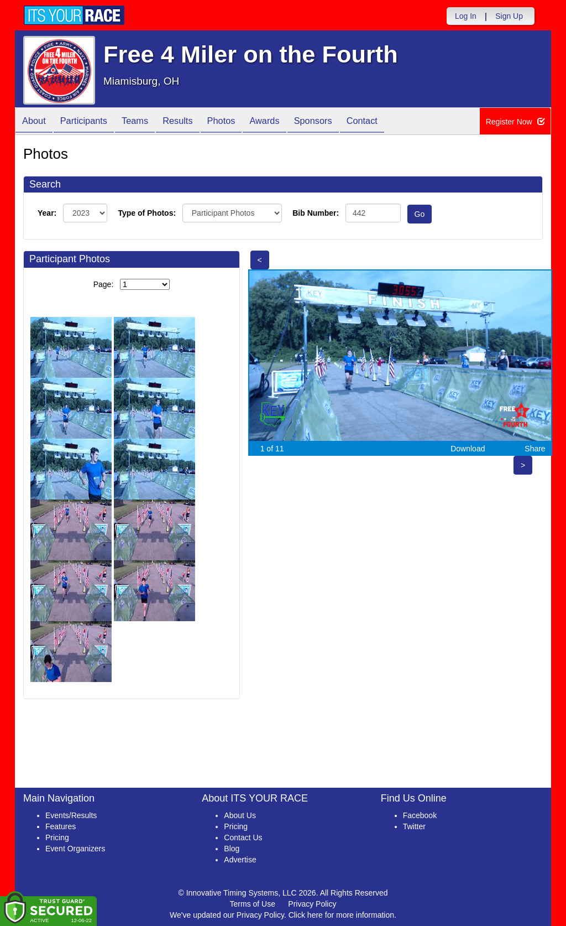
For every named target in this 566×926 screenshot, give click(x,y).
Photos (240, 122)
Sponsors (340, 122)
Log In (465, 16)
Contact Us (243, 837)
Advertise (240, 859)
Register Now (515, 121)
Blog (231, 848)
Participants (90, 122)
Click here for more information (341, 915)
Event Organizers (75, 848)
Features (60, 826)
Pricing (57, 837)
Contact (394, 122)
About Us (240, 815)
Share (535, 448)
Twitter (414, 826)
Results (192, 122)
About (36, 122)
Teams (145, 122)
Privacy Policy (312, 903)
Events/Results (71, 815)
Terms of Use (252, 903)
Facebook (420, 815)
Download (467, 448)
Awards (287, 122)
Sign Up (509, 16)
